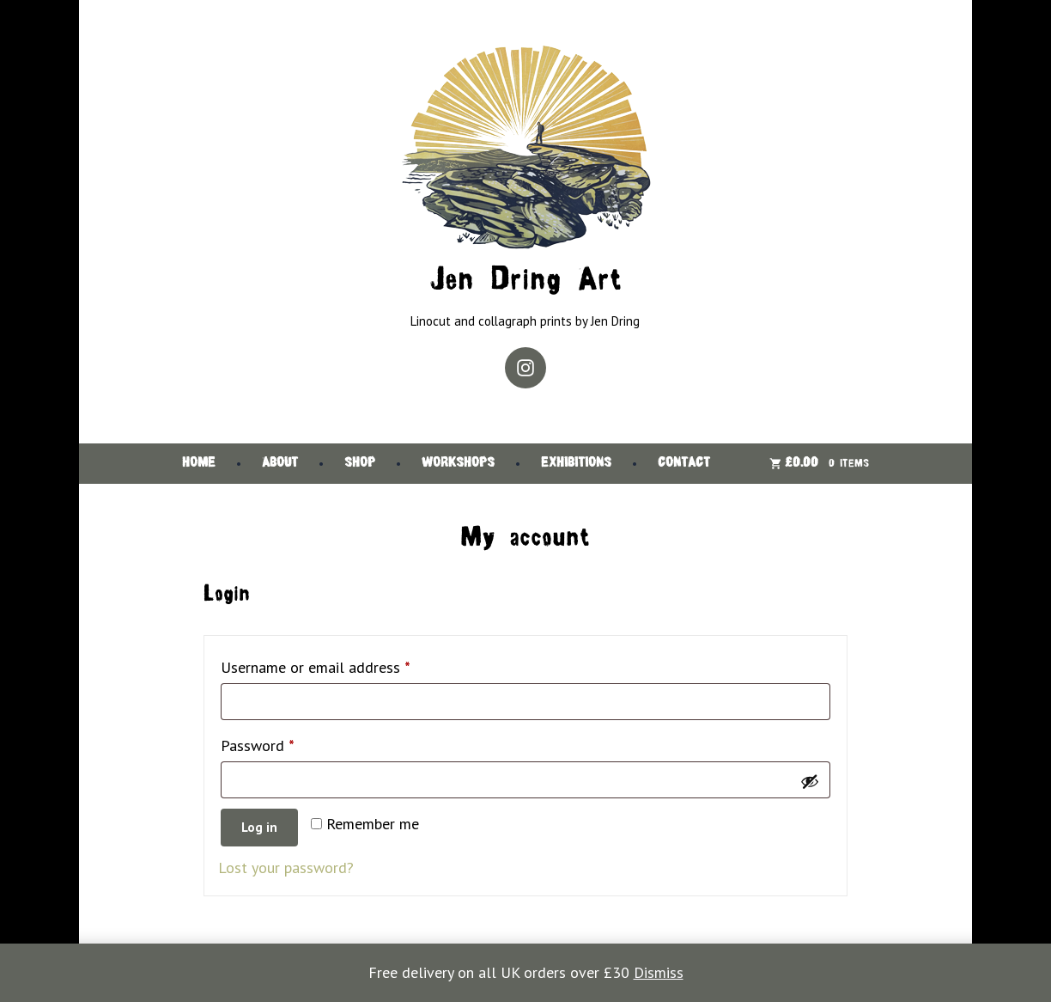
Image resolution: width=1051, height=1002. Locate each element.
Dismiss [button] (658, 972)
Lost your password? (286, 867)
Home (199, 463)
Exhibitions (576, 463)
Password (286, 742)
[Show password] (809, 780)
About (280, 463)
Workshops (458, 463)
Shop (359, 463)
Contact (684, 463)
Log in (259, 827)
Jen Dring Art (525, 281)
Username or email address (344, 664)
